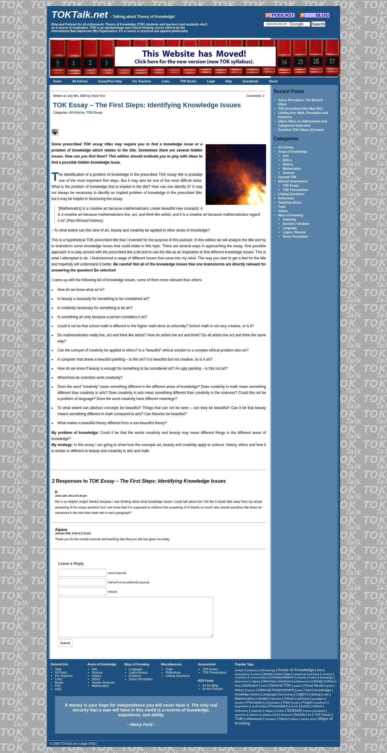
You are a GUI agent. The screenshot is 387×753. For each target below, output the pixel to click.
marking (314, 694)
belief (278, 674)
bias (288, 674)
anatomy (251, 670)
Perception (255, 702)
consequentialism (282, 677)
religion (269, 710)
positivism (321, 702)
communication (258, 677)
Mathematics (292, 168)
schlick (280, 710)
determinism (242, 681)
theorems (286, 714)
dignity (256, 681)
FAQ (58, 686)
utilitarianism (254, 719)
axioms (256, 674)
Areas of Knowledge (292, 151)
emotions (284, 681)
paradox (240, 702)
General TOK (287, 177)
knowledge (322, 690)
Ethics (287, 160)
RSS (92, 743)
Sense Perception (295, 236)
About (273, 81)
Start (58, 669)
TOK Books (188, 81)
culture (313, 677)
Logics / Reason (294, 232)
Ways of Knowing (290, 215)
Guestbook (250, 81)
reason (317, 706)
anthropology (267, 670)
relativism (256, 710)
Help (229, 81)
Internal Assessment (292, 181)
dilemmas (268, 681)
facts (238, 685)
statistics (254, 714)
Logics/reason (138, 672)
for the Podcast (213, 689)
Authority (289, 219)
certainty (327, 674)
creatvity (301, 677)
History (288, 164)
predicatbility (259, 706)
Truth (282, 206)
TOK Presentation (295, 190)
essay (318, 681)
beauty (268, 674)
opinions (303, 698)
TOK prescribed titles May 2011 (300, 108)
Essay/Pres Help (110, 81)
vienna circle (308, 719)
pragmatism (242, 706)
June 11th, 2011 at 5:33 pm (71, 495)
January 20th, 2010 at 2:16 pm (73, 533)
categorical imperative (306, 674)
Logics (301, 694)
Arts (286, 156)
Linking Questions (291, 194)
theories (299, 714)
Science (288, 173)
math (326, 694)
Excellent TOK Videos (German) (301, 130)
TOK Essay (291, 185)
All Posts (61, 672)
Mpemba (275, 698)
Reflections (286, 198)
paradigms (318, 698)
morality (262, 698)
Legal (211, 81)
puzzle (305, 706)
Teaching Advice (290, 202)
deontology (326, 677)
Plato (286, 702)
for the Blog (210, 685)
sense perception (314, 710)
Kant (308, 690)
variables (270, 719)
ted (276, 714)
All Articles (80, 81)
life (281, 694)
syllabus (267, 714)
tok (309, 714)
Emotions (135, 676)
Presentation (278, 706)
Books (59, 682)
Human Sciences (103, 682)
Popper (307, 702)
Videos (283, 211)
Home (57, 81)
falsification (250, 685)
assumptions (242, 674)
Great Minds (314, 685)
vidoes (294, 719)
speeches (241, 714)
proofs (294, 706)
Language (290, 228)
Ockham (289, 698)
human (251, 690)
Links (166, 81)
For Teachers (141, 81)
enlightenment (302, 681)
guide (329, 685)
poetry (296, 702)
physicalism (274, 702)
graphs (298, 685)
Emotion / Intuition (296, 223)
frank (264, 685)
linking (289, 694)
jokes (299, 690)
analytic (239, 670)
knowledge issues (247, 694)
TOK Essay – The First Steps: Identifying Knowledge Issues (147, 105)
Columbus (241, 677)
